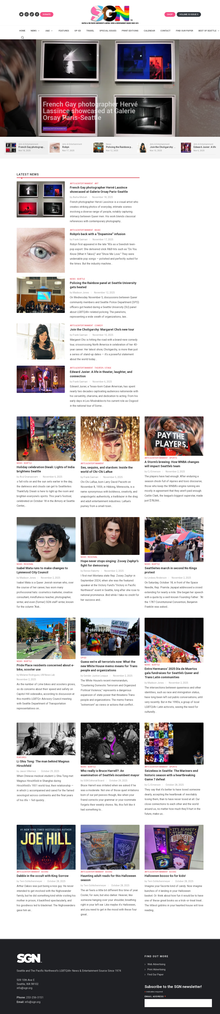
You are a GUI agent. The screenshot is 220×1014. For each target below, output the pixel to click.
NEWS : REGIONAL (25, 561)
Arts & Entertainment (19, 127)
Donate (47, 14)
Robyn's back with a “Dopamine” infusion (97, 230)
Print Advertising (156, 966)
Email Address (155, 993)
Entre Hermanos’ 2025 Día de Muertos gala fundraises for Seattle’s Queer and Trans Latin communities (172, 670)
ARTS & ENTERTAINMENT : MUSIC (85, 227)
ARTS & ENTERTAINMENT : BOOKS (32, 868)
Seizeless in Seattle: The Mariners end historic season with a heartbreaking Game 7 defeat (171, 772)
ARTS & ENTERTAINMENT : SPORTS (161, 454)
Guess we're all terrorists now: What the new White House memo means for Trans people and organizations (109, 662)
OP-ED (83, 654)
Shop (170, 14)
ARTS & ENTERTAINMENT (92, 460)
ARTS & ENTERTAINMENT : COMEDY (86, 322)
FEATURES (21, 754)
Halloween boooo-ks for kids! (165, 872)
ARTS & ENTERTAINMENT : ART (84, 180)
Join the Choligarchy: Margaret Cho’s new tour (102, 326)
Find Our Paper (155, 971)
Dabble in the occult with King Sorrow (43, 872)
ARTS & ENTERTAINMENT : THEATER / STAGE (90, 364)
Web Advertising (156, 960)
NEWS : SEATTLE (77, 275)
